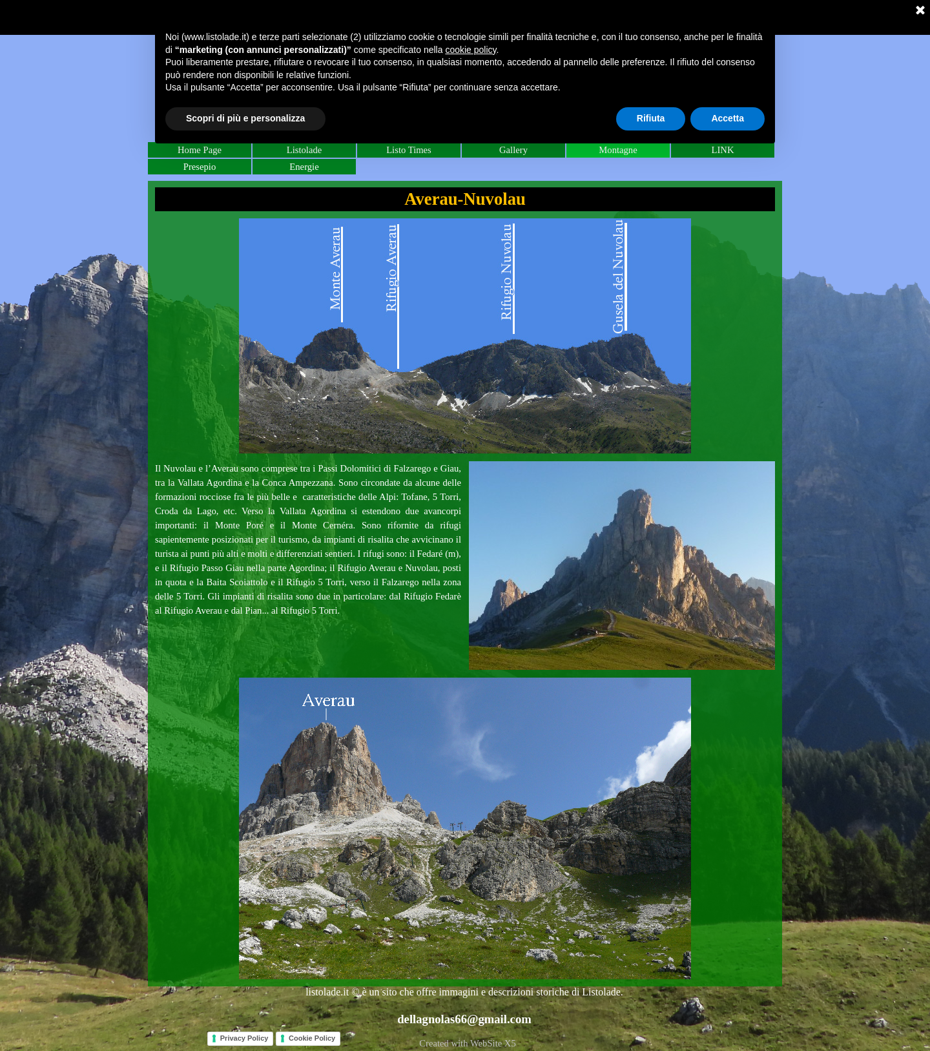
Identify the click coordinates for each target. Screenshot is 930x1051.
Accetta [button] (727, 118)
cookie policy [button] (470, 50)
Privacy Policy (244, 1038)
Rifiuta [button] (651, 118)
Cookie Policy (312, 1038)
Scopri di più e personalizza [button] (245, 118)
